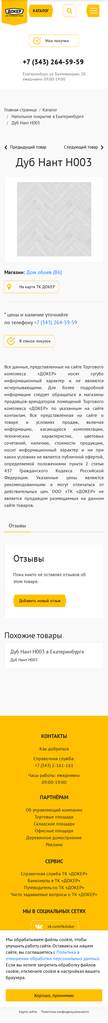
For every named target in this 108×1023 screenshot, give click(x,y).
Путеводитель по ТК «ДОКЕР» (54, 887)
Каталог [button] (41, 11)
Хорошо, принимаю (54, 995)
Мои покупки (54, 41)
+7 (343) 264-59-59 (53, 62)
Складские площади (54, 824)
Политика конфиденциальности (65, 1011)
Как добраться (54, 749)
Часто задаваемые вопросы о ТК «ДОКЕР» (54, 894)
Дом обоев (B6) (44, 272)
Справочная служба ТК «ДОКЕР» (54, 873)
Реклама (54, 844)
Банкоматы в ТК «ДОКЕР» (54, 880)
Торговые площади (54, 817)
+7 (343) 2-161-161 (54, 765)
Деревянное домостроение (54, 837)
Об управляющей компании (54, 810)
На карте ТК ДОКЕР (31, 287)
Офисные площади (54, 830)
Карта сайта (28, 1011)
